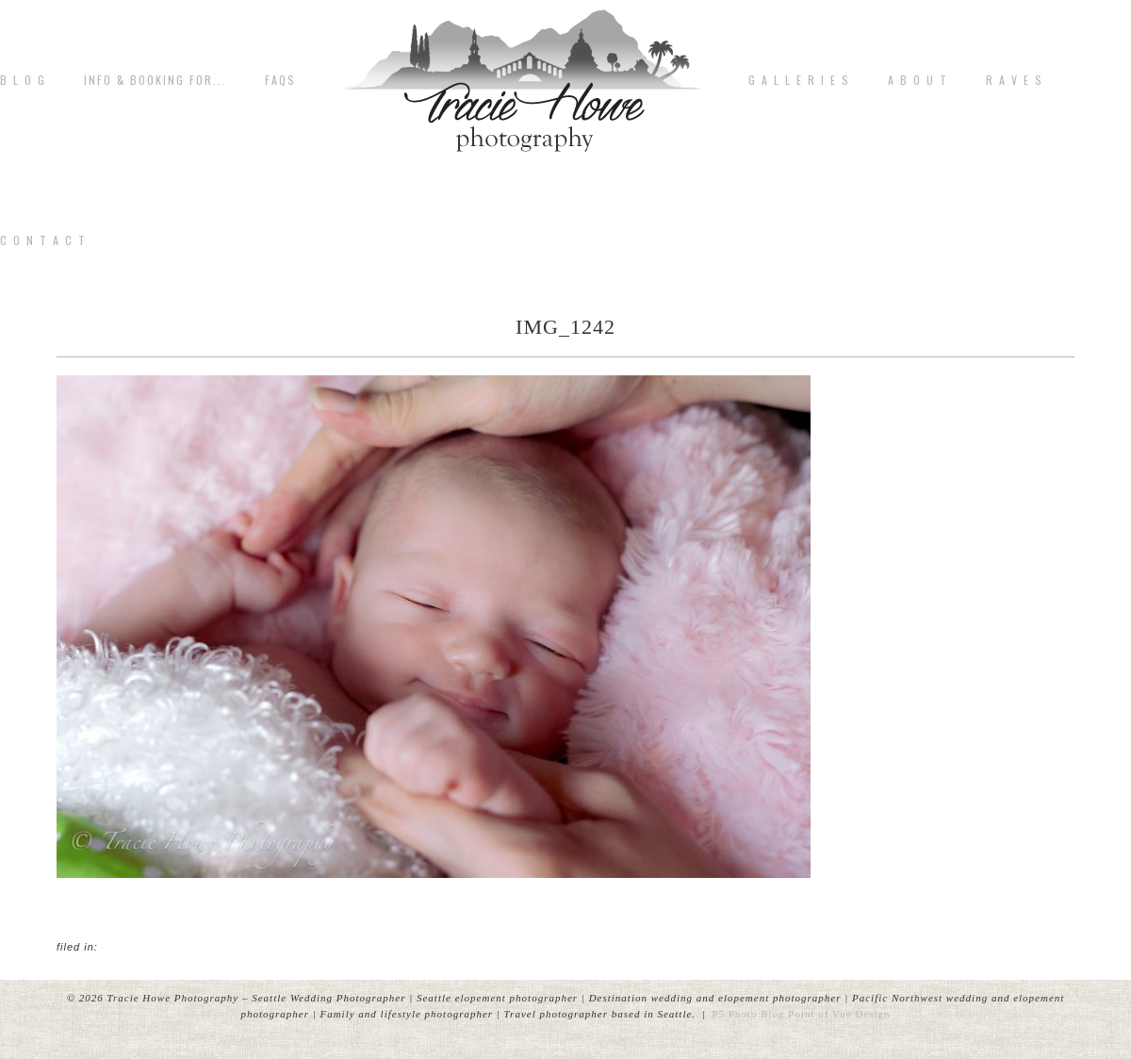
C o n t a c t (43, 240)
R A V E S (1014, 80)
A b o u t (918, 80)
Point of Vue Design (839, 1013)
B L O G (23, 80)
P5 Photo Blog (748, 1013)
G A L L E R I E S (799, 80)
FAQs (280, 80)
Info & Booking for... (155, 80)
